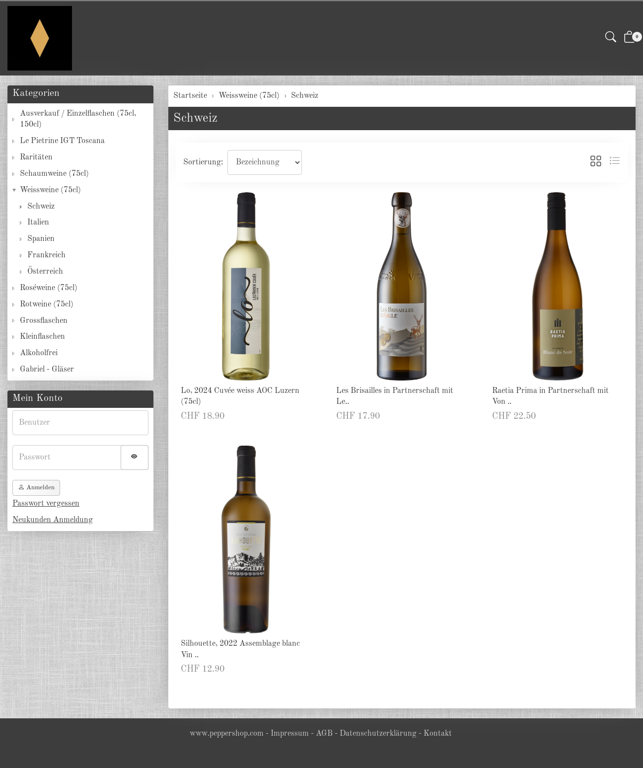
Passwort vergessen (45, 504)
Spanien (41, 239)
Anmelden (36, 487)
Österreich (45, 272)
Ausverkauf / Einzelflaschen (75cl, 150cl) (78, 119)
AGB (324, 734)
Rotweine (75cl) (46, 304)
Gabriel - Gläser (47, 370)
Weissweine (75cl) (50, 190)
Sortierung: (203, 162)
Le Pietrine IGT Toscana (62, 141)
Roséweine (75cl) (48, 288)
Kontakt (438, 734)
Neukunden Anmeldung (52, 520)
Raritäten (36, 157)
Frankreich (46, 255)
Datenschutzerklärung (378, 734)
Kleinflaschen (42, 337)
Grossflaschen (44, 321)
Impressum (290, 734)
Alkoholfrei (39, 353)
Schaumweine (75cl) (54, 174)
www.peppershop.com (227, 734)
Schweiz (195, 118)
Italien (38, 223)
